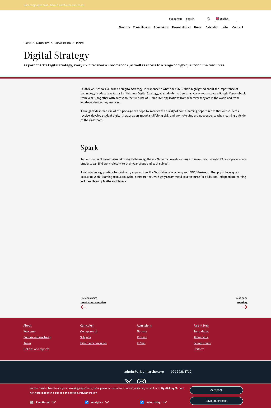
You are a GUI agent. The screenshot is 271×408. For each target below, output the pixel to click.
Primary (142, 337)
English (222, 19)
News (198, 27)
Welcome (29, 331)
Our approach (88, 331)
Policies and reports (36, 349)
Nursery (142, 331)
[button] (53, 402)
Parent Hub (181, 27)
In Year (141, 343)
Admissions (161, 27)
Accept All (216, 390)
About (124, 27)
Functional (43, 402)
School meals (202, 343)
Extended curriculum (93, 343)
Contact (237, 27)
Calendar (212, 27)
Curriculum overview (93, 302)
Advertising (153, 402)
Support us (175, 19)
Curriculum (141, 27)
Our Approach (62, 43)
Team (27, 343)
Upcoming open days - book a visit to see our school (54, 5)
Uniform (199, 349)
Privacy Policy (88, 393)
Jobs (225, 27)
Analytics (97, 402)
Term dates (201, 331)
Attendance (201, 337)
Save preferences (216, 400)
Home (27, 43)
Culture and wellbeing (37, 337)
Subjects (85, 337)
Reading (242, 302)
